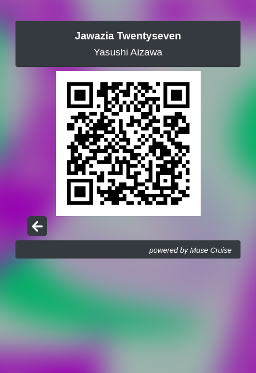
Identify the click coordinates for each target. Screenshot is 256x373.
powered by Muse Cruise (190, 250)
